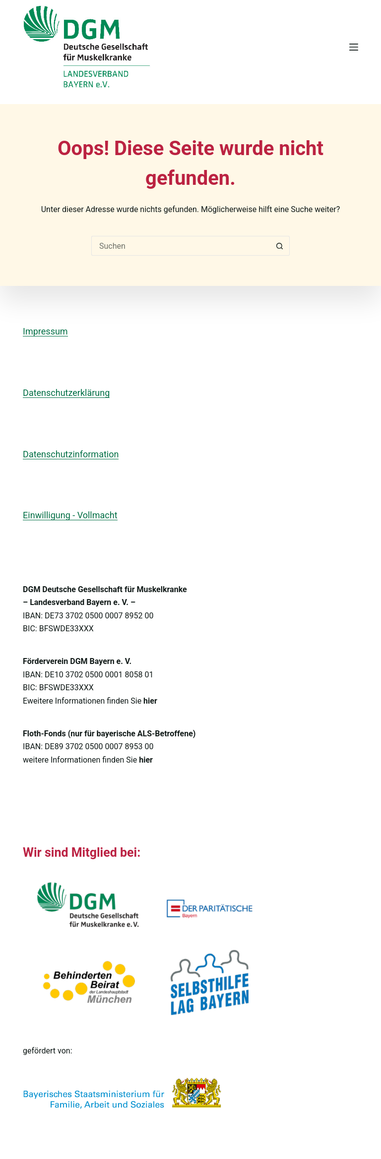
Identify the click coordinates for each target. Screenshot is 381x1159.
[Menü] (353, 47)
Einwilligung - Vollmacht (70, 515)
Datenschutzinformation (71, 454)
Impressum (45, 331)
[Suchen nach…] (180, 246)
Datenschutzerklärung (66, 392)
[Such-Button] (280, 246)
